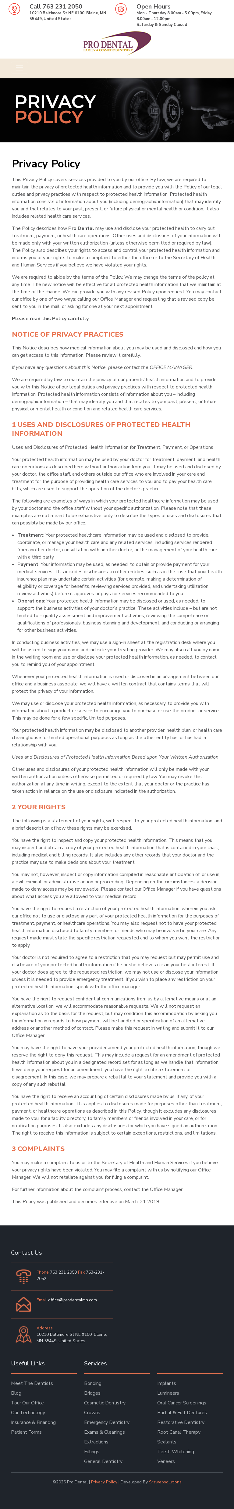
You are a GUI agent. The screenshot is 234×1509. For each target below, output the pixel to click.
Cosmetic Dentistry (105, 1403)
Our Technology (28, 1412)
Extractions (96, 1442)
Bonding (92, 1383)
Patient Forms (26, 1432)
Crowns (92, 1412)
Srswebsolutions (165, 1482)
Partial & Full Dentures (182, 1412)
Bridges (92, 1393)
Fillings (91, 1451)
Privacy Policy (104, 1482)
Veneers (166, 1461)
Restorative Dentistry (180, 1422)
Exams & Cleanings (104, 1432)
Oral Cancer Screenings (181, 1403)
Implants (166, 1383)
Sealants (166, 1442)
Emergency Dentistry (106, 1422)
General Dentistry (103, 1461)
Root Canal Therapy (178, 1432)
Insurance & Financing (33, 1422)
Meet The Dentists (32, 1383)
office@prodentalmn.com (72, 1300)
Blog (16, 1393)
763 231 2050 (62, 6)
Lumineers (168, 1393)
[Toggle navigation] (19, 68)
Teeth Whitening (175, 1451)
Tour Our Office (27, 1403)
